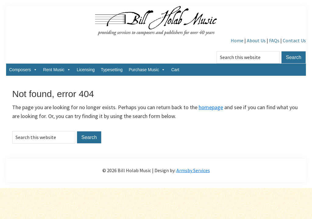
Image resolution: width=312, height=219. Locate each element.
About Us (256, 40)
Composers (23, 70)
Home (237, 40)
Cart (175, 69)
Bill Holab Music (156, 21)
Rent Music (57, 70)
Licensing (86, 69)
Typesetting (112, 69)
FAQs (274, 40)
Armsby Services (193, 170)
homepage (211, 107)
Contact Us (294, 40)
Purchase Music (147, 70)
